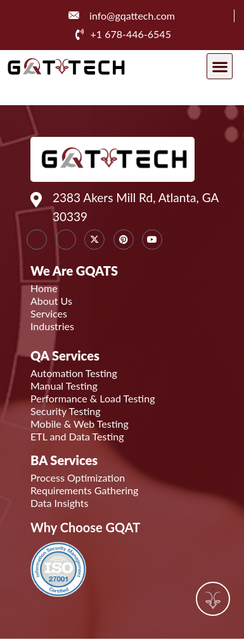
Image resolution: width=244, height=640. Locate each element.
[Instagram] (66, 239)
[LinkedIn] (37, 239)
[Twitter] (94, 239)
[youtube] (152, 239)
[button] (220, 66)
